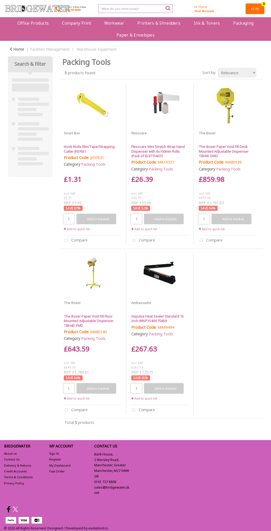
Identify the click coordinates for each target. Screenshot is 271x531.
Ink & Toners (207, 23)
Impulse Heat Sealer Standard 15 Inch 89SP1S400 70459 (157, 318)
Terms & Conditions (18, 477)
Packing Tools (93, 164)
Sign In (54, 453)
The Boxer (207, 133)
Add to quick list (77, 229)
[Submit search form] (168, 8)
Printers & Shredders (158, 23)
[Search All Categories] (135, 8)
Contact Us (12, 459)
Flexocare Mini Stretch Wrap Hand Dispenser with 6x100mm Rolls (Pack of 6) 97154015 (158, 151)
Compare (75, 240)
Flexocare (139, 133)
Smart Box (72, 133)
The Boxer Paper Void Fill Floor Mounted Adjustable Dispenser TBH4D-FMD (89, 321)
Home (17, 49)
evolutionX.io (98, 528)
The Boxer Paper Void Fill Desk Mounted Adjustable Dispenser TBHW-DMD (224, 151)
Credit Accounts (15, 471)
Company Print (76, 23)
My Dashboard (60, 465)
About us (10, 453)
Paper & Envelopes (135, 35)
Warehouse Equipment (97, 49)
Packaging (243, 23)
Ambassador (141, 302)
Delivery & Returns (17, 465)
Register (55, 459)
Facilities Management (50, 49)
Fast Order (57, 471)
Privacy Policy (14, 483)
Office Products (33, 23)
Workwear (114, 23)
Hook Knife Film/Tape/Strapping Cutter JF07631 (89, 148)
